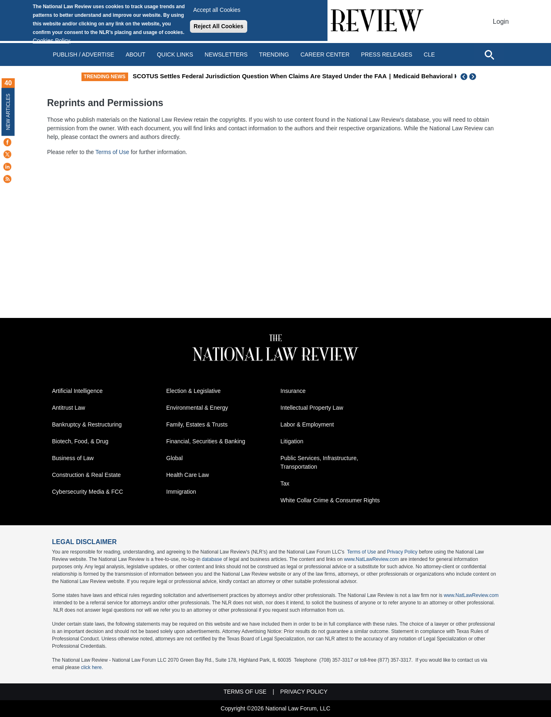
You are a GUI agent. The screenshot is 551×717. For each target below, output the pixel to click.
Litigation (291, 441)
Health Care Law (187, 475)
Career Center (325, 54)
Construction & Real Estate (86, 475)
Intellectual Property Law (311, 407)
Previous (464, 76)
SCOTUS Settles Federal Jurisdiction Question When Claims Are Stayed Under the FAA (302, 76)
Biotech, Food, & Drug (80, 441)
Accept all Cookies (216, 10)
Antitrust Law (68, 407)
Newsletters (226, 54)
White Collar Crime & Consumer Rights (330, 500)
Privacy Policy (402, 552)
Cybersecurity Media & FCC (87, 491)
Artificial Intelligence (77, 391)
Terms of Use (113, 152)
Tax (284, 483)
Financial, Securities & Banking (205, 441)
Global (174, 458)
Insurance (292, 391)
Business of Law (73, 458)
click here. (92, 667)
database (212, 559)
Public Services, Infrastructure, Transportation (319, 462)
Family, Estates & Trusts (197, 424)
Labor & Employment (307, 424)
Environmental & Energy (197, 407)
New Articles (8, 111)
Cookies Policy (51, 40)
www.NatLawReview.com (371, 559)
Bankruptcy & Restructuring (87, 424)
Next (473, 76)
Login (501, 21)
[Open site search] (489, 54)
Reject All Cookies (219, 26)
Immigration (181, 491)
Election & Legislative (193, 391)
